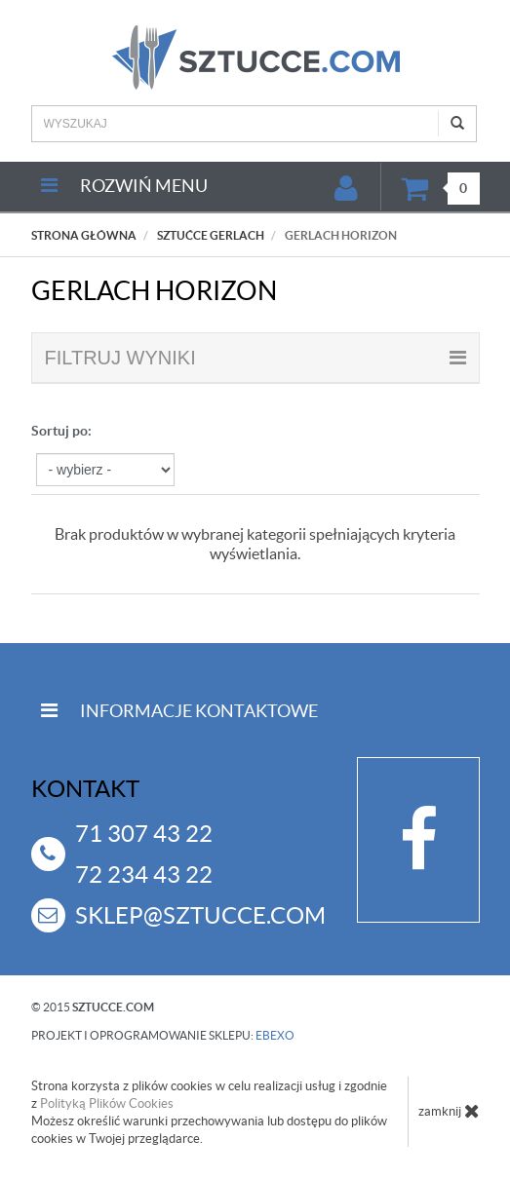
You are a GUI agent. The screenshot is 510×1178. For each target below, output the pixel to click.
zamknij (449, 1111)
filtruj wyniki (255, 357)
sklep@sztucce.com (200, 915)
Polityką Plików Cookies (107, 1103)
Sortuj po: (61, 430)
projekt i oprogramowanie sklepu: (162, 1035)
